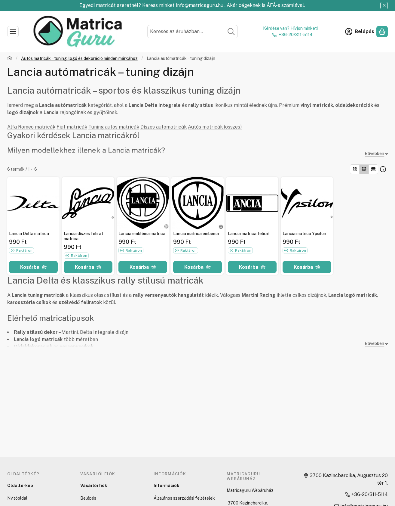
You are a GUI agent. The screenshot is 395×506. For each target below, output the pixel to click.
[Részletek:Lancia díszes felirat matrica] (88, 203)
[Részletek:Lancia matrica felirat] (252, 203)
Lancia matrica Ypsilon (304, 233)
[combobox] (192, 31)
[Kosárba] (33, 267)
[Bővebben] (375, 154)
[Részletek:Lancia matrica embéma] (197, 203)
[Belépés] (359, 31)
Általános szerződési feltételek (184, 498)
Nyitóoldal (17, 498)
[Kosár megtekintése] (382, 31)
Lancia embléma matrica (141, 233)
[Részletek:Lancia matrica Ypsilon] (307, 203)
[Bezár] (384, 5)
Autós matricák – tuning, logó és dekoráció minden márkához (79, 58)
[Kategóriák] (13, 31)
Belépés (88, 498)
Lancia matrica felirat (249, 233)
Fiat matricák (72, 127)
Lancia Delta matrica (29, 233)
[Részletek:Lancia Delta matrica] (33, 203)
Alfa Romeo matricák (31, 127)
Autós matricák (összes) (215, 127)
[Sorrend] (383, 169)
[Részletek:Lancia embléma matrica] (143, 203)
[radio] (355, 169)
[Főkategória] (9, 59)
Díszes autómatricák (163, 127)
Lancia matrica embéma (196, 233)
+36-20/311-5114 (296, 34)
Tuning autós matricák (113, 127)
